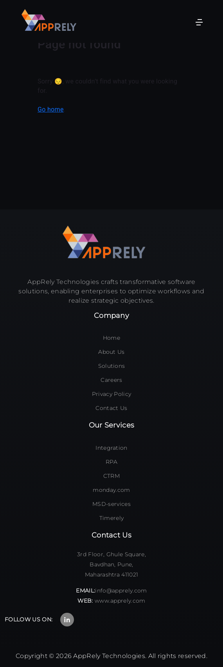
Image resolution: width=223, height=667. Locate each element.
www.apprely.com (120, 600)
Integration (111, 447)
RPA (111, 461)
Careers (111, 379)
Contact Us (111, 408)
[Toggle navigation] (199, 21)
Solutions (111, 365)
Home (111, 337)
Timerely (111, 518)
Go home (51, 109)
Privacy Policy (111, 393)
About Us (111, 351)
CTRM (111, 475)
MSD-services (111, 503)
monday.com (111, 489)
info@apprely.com (121, 590)
